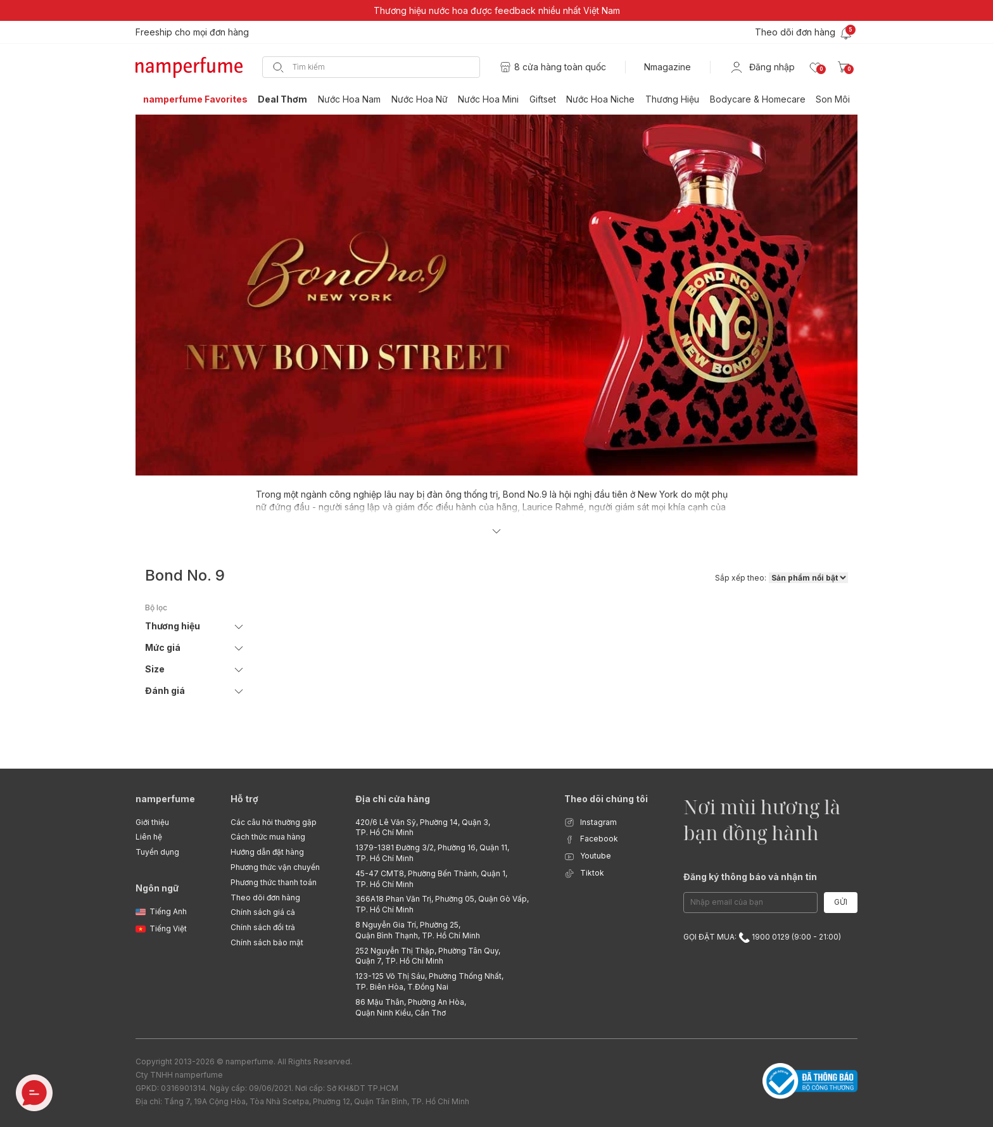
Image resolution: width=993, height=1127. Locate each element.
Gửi (840, 902)
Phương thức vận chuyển (275, 867)
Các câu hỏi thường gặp (274, 822)
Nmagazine (667, 66)
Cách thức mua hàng (268, 836)
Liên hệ (149, 836)
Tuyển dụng (157, 852)
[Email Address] (750, 902)
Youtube (587, 856)
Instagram (590, 822)
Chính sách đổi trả (263, 927)
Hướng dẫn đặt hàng (267, 852)
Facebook (591, 839)
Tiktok (584, 873)
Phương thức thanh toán (274, 882)
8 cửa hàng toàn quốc (560, 66)
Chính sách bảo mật (267, 942)
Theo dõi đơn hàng (265, 897)
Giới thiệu (152, 822)
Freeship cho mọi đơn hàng (192, 32)
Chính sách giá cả (263, 912)
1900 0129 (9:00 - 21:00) (789, 936)
